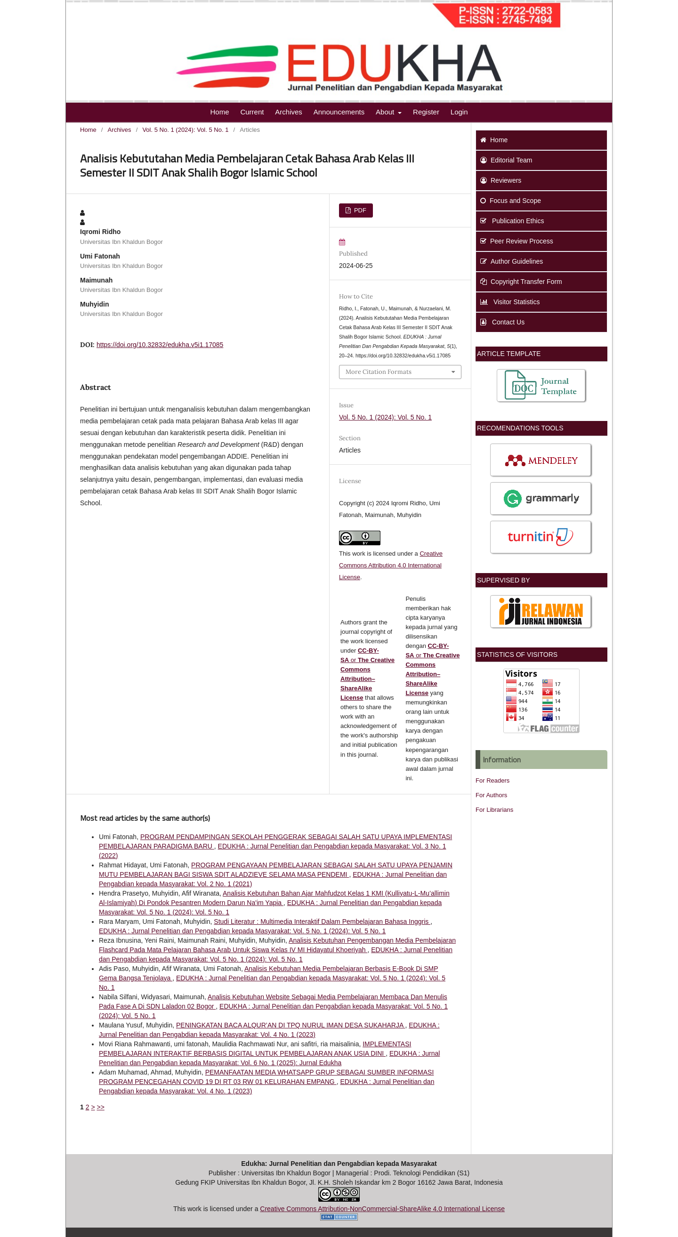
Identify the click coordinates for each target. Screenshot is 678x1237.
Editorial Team (506, 160)
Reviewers (500, 180)
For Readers (492, 780)
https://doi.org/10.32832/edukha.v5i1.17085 (160, 344)
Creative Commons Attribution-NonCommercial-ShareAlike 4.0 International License (382, 1209)
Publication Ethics (512, 221)
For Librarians (494, 809)
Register (426, 112)
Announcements (339, 112)
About (386, 112)
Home (219, 112)
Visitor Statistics (510, 302)
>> (100, 1107)
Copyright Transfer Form (521, 281)
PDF (359, 210)
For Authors (491, 795)
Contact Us (502, 322)
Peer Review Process (516, 241)
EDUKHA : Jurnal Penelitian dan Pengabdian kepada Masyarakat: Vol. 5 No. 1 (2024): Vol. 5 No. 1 (242, 931)
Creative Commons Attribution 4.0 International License (391, 565)
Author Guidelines (511, 261)
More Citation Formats (379, 372)
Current (252, 112)
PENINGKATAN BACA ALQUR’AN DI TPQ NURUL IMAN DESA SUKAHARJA (290, 1025)
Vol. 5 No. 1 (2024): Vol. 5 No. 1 (185, 129)
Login (459, 112)
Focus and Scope (510, 200)
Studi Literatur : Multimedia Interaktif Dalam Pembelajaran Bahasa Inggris (322, 921)
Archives (288, 112)
